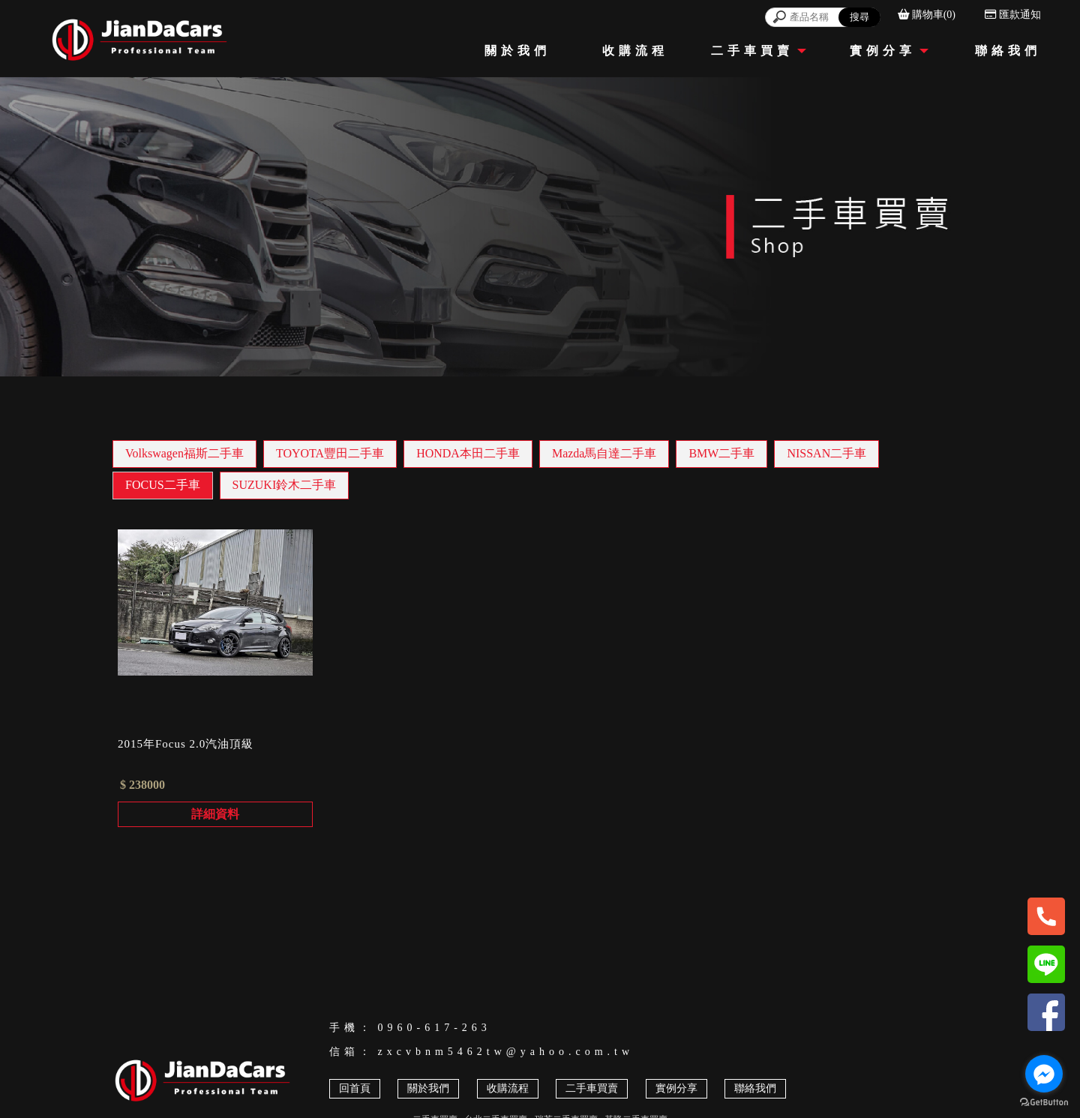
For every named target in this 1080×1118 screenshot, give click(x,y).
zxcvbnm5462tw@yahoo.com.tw (506, 1051)
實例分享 (677, 1088)
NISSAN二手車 (826, 453)
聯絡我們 (755, 1088)
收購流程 (508, 1088)
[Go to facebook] (1044, 1074)
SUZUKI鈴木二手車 (284, 484)
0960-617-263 (434, 1027)
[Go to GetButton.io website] (1044, 1103)
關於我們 (428, 1088)
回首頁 (354, 1088)
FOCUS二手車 (162, 484)
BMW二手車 (721, 453)
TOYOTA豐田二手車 (330, 453)
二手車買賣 (592, 1088)
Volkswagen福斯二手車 (184, 453)
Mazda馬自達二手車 (604, 453)
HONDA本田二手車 (468, 453)
